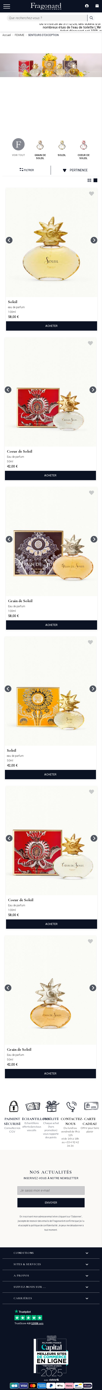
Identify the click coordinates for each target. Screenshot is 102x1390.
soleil (62, 147)
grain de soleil (40, 149)
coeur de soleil (83, 149)
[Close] (100, 27)
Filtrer (27, 170)
